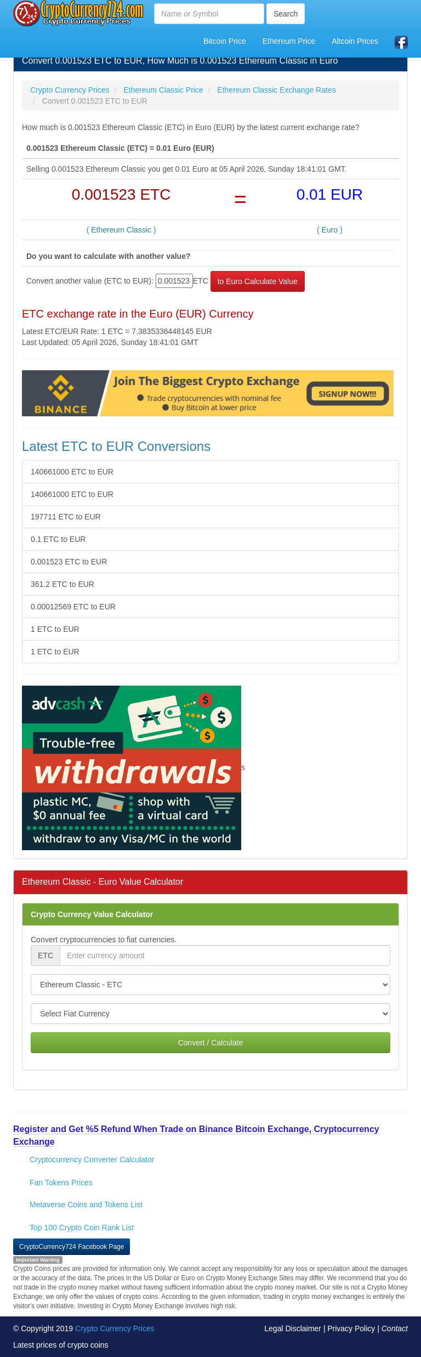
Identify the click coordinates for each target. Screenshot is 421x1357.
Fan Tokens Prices (61, 1182)
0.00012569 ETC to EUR (73, 606)
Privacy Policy (351, 1328)
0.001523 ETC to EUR (69, 561)
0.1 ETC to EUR (58, 539)
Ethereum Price (289, 41)
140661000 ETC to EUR (72, 471)
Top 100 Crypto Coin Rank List (82, 1227)
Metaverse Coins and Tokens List (86, 1204)
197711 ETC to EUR (66, 516)
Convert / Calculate (210, 1042)
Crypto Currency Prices (115, 1328)
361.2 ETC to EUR (62, 584)
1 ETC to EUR (55, 629)
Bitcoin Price (224, 41)
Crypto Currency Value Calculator (92, 914)
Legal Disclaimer (292, 1328)
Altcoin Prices (355, 41)
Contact (395, 1328)
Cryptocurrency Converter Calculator (92, 1159)
